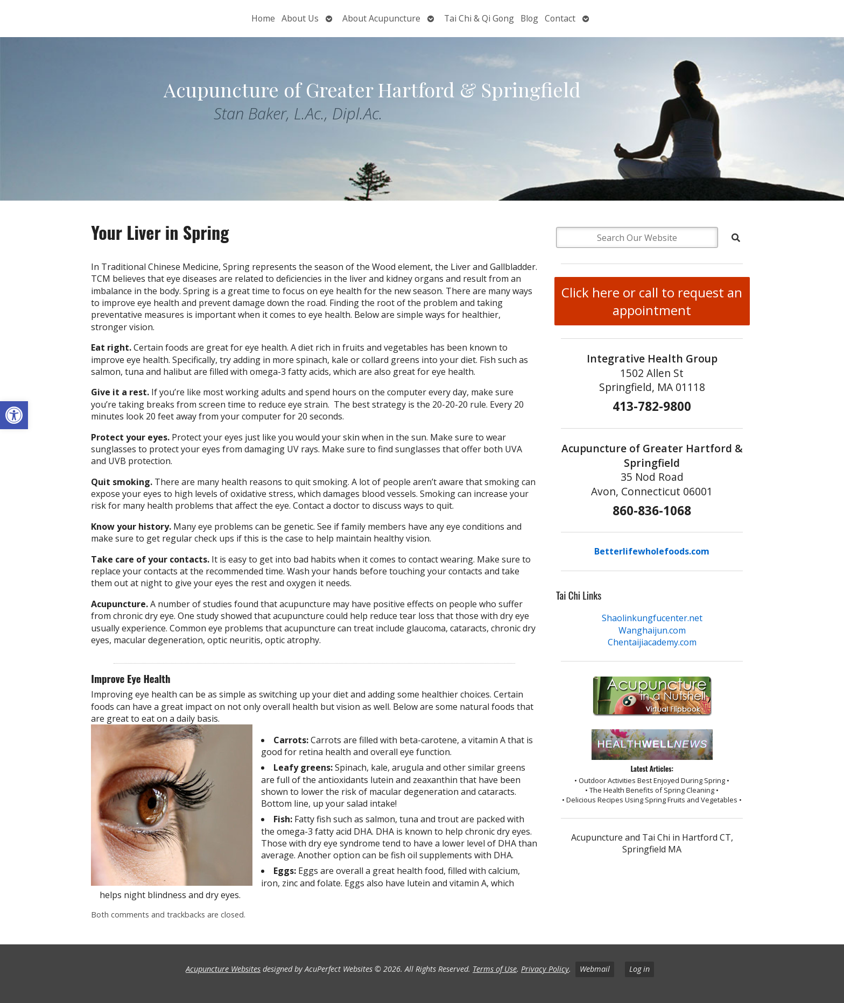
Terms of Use (495, 969)
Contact (560, 18)
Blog (529, 18)
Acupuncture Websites (223, 969)
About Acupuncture (381, 18)
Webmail (595, 969)
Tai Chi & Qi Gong (479, 18)
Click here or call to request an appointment (651, 301)
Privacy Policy (545, 969)
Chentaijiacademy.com (652, 642)
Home (263, 18)
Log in (639, 969)
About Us (300, 18)
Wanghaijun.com (652, 630)
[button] (14, 415)
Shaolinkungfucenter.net (652, 618)
